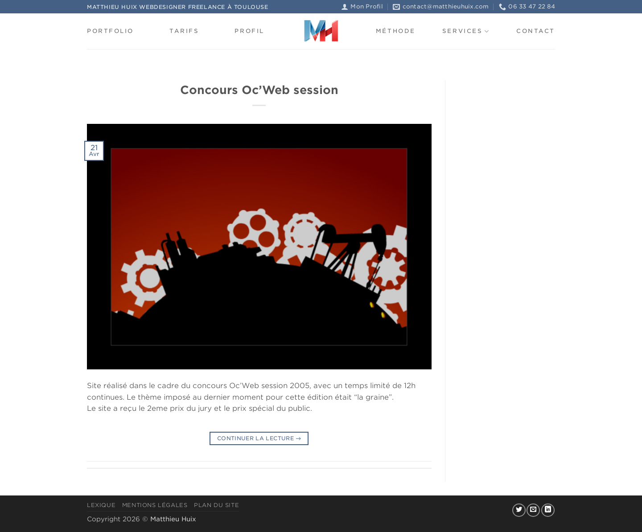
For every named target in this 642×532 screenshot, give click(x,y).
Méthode (396, 31)
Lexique (101, 505)
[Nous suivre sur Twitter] (519, 510)
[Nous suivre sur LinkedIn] (548, 510)
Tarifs (184, 31)
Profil (249, 31)
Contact (535, 31)
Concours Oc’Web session (259, 90)
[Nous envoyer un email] (533, 510)
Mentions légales (155, 505)
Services (466, 31)
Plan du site (216, 505)
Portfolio (110, 31)
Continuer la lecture (259, 438)
